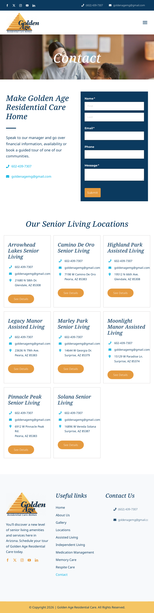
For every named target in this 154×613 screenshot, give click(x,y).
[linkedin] (33, 5)
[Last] (114, 117)
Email (96, 128)
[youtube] (27, 5)
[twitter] (14, 5)
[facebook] (7, 5)
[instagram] (20, 5)
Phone (89, 147)
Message (98, 166)
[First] (114, 106)
